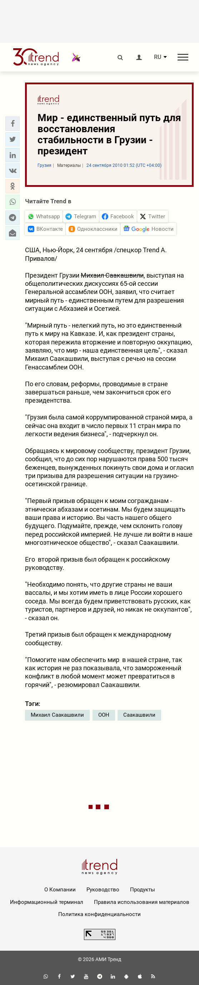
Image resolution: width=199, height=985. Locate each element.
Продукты (142, 889)
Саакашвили (139, 715)
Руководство (102, 889)
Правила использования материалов (141, 902)
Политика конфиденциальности (99, 914)
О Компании (60, 889)
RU (157, 57)
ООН (103, 715)
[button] (13, 123)
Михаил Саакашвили (57, 715)
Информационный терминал (46, 902)
